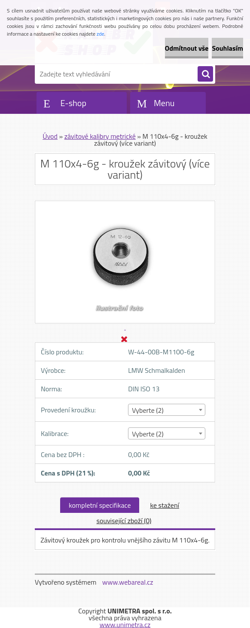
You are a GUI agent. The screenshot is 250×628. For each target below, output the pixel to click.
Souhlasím (227, 48)
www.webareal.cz (127, 582)
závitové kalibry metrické (100, 136)
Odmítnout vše (187, 48)
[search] (205, 74)
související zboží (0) (124, 520)
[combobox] (166, 410)
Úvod (50, 136)
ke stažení (164, 505)
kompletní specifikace (100, 505)
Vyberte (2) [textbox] (148, 410)
